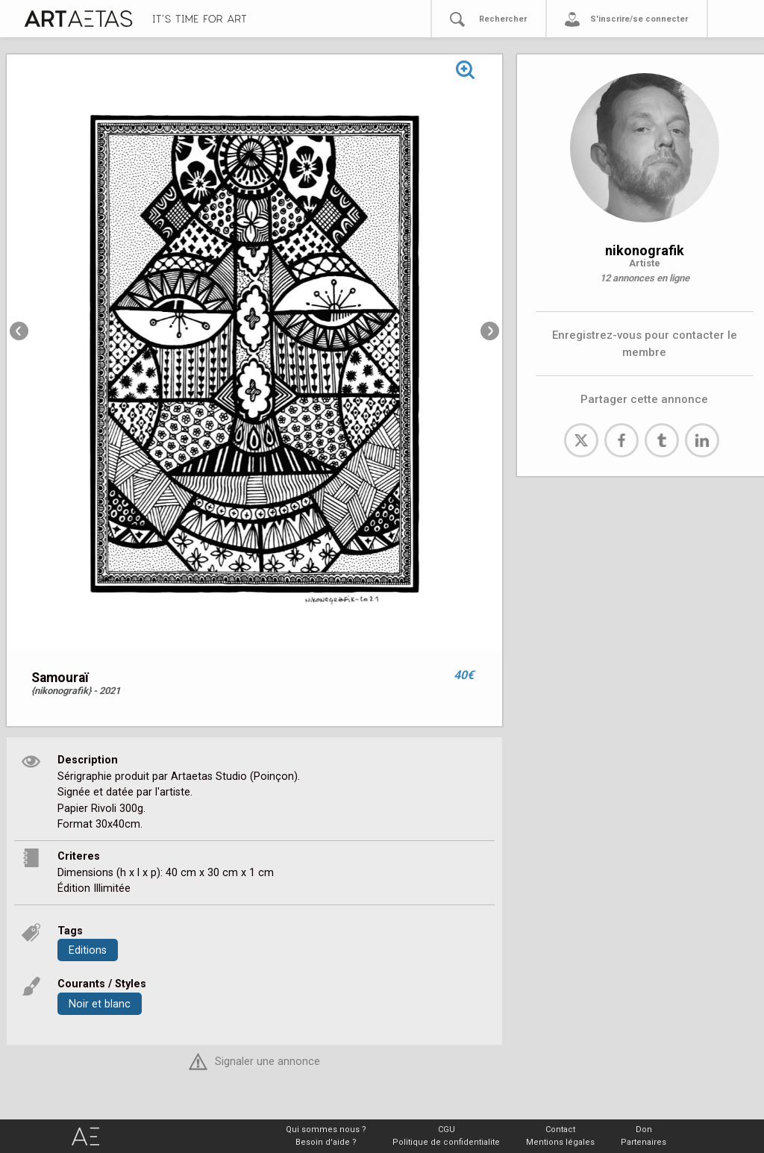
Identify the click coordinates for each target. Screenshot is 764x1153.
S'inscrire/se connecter (639, 19)
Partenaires (643, 1142)
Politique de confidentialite (446, 1142)
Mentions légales (560, 1142)
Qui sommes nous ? (326, 1129)
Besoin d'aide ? (326, 1142)
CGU (446, 1129)
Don (644, 1129)
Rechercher (503, 19)
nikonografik (644, 250)
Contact (560, 1129)
